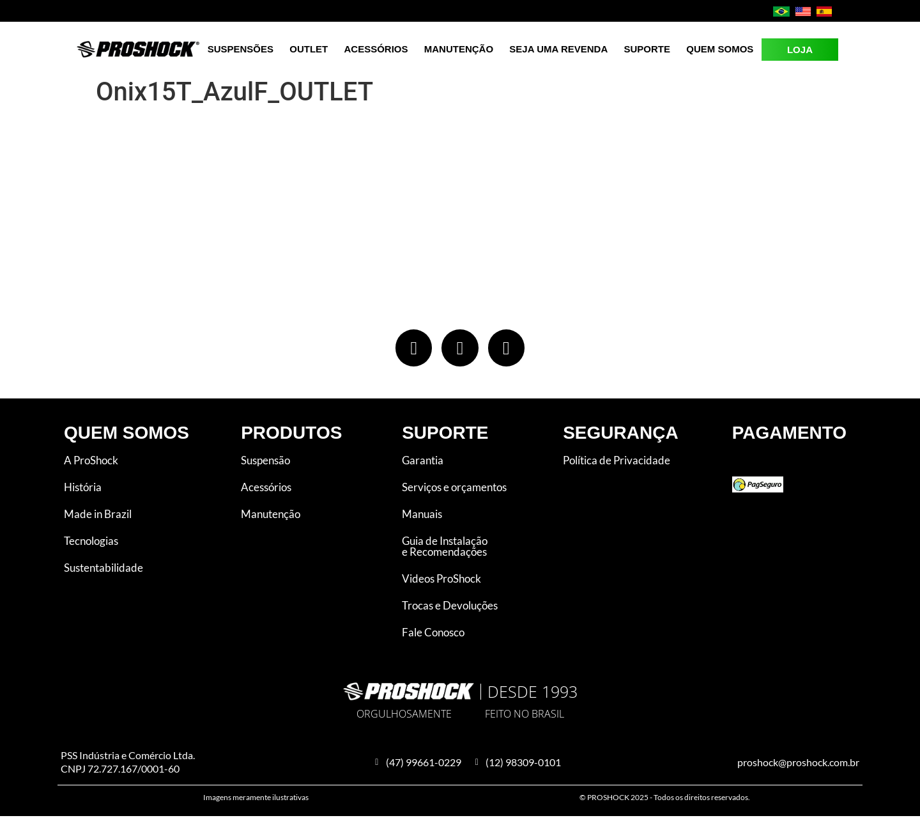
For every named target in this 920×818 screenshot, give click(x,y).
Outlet (308, 48)
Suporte (647, 48)
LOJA (800, 49)
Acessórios (376, 48)
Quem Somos (719, 48)
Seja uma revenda (558, 48)
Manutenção (458, 48)
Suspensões (240, 48)
